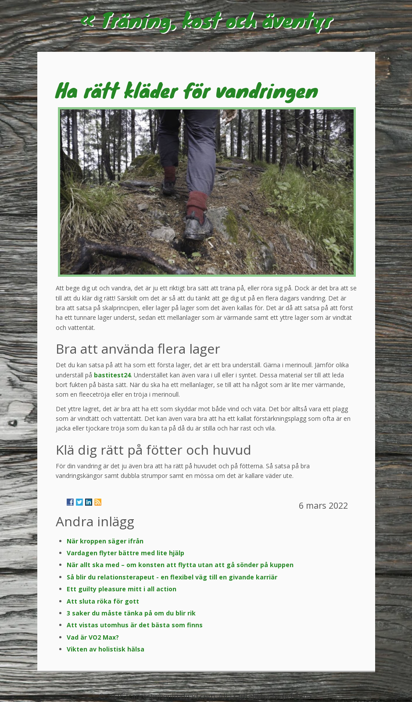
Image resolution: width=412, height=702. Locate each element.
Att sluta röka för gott (103, 601)
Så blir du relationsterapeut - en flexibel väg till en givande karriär (172, 577)
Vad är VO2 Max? (93, 637)
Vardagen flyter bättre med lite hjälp (125, 553)
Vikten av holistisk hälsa (105, 649)
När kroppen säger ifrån (105, 541)
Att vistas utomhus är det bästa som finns (135, 625)
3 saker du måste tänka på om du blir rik (131, 613)
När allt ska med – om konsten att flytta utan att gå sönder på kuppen (180, 565)
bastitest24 (112, 375)
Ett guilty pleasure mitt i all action (121, 589)
